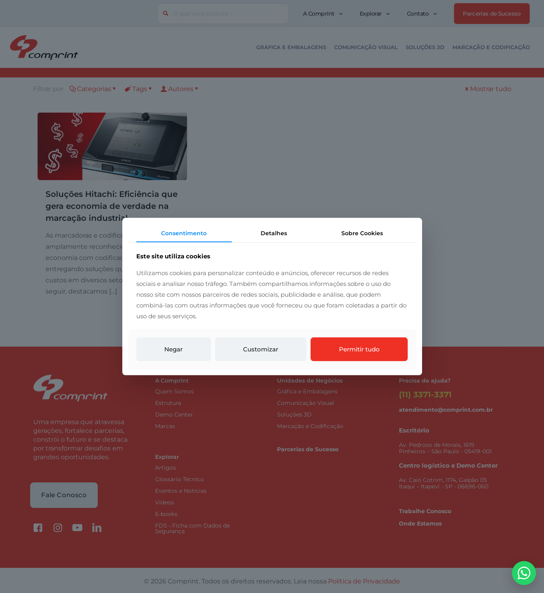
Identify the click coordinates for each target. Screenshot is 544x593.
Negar (173, 349)
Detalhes (274, 232)
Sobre (362, 232)
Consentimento (184, 232)
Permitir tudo (359, 349)
